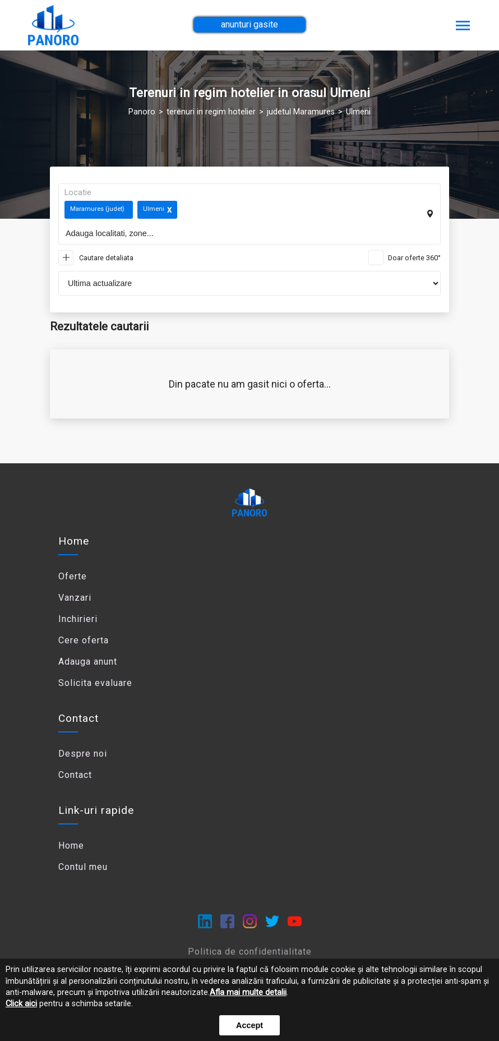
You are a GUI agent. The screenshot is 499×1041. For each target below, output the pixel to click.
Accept (249, 1025)
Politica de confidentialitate (250, 951)
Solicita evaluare (95, 683)
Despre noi (82, 753)
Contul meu (83, 867)
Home (73, 541)
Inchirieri (78, 619)
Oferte (72, 576)
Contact (75, 775)
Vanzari (74, 597)
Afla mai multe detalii (248, 992)
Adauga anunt (87, 661)
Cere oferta (83, 640)
